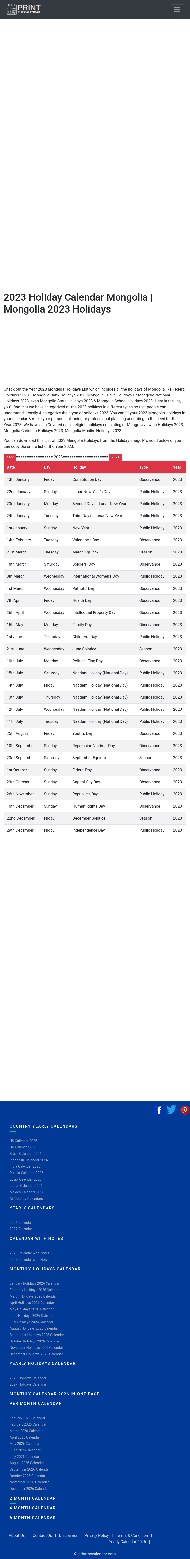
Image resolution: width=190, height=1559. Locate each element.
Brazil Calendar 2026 (26, 1154)
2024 (115, 457)
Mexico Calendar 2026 (27, 1192)
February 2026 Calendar (28, 1424)
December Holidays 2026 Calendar (36, 1354)
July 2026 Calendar (24, 1457)
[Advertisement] (28, 160)
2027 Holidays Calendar (28, 1384)
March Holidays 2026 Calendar (33, 1296)
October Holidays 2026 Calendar (34, 1341)
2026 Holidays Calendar (28, 1378)
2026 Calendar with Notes (29, 1253)
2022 (10, 457)
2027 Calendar (21, 1229)
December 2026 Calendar (29, 1489)
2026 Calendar (21, 1222)
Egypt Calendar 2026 (26, 1179)
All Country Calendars (26, 1199)
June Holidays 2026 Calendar (32, 1316)
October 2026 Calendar (27, 1476)
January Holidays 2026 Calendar (34, 1283)
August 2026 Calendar (27, 1463)
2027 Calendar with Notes (29, 1260)
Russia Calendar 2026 (26, 1173)
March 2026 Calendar (26, 1431)
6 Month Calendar (33, 1517)
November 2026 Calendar (29, 1482)
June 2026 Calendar (25, 1450)
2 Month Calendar (33, 1498)
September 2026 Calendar (30, 1469)
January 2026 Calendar (27, 1418)
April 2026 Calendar (25, 1437)
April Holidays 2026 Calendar (32, 1303)
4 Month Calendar (33, 1508)
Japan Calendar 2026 (26, 1186)
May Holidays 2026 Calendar (32, 1309)
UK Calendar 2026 (23, 1147)
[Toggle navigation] (177, 9)
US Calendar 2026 (23, 1141)
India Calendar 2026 (25, 1166)
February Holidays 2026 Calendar (35, 1290)
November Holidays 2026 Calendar (36, 1348)
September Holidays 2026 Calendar (37, 1335)
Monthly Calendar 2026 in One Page (55, 1394)
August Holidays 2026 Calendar (34, 1328)
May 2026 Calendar (24, 1444)
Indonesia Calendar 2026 (29, 1160)
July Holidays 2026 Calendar (31, 1322)
